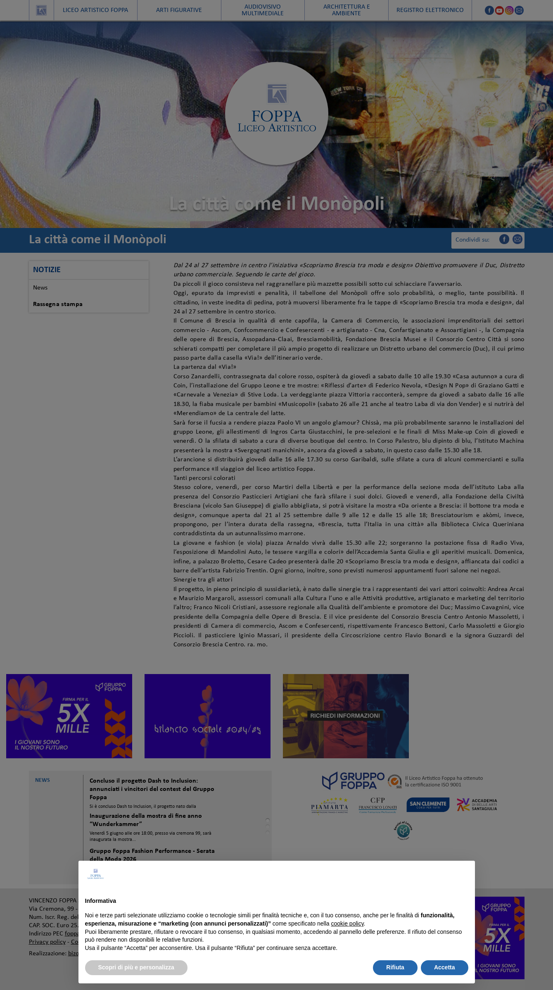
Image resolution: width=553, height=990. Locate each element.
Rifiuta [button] (395, 967)
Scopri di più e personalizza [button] (136, 967)
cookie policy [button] (347, 923)
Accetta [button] (444, 967)
